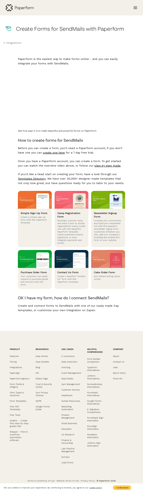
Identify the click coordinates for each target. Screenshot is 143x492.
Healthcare (67, 395)
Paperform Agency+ (20, 378)
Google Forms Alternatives (94, 402)
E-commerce (68, 356)
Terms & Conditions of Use (41, 481)
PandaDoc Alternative (92, 436)
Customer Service (70, 390)
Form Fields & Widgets (17, 385)
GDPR (38, 401)
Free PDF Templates (15, 408)
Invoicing (65, 367)
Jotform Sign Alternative (93, 444)
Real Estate (67, 378)
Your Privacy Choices (42, 394)
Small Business (69, 423)
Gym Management (70, 384)
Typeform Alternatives (93, 368)
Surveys (65, 457)
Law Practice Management (68, 450)
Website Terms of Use (67, 481)
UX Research (67, 434)
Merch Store (119, 373)
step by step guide (107, 165)
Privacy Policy (88, 481)
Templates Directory (32, 178)
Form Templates (18, 401)
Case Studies (42, 362)
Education (66, 429)
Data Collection (69, 362)
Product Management (68, 416)
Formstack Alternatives (93, 394)
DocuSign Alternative (92, 427)
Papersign (15, 373)
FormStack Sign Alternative (95, 419)
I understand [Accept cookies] (122, 488)
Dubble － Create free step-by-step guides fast (19, 423)
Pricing (13, 362)
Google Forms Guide (43, 408)
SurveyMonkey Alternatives (94, 385)
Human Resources (70, 401)
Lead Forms (67, 462)
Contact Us (118, 362)
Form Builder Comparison (93, 360)
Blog (38, 367)
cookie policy (95, 488)
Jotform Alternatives (93, 377)
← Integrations (12, 42)
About (116, 356)
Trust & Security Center (44, 385)
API (37, 373)
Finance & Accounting (67, 441)
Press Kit (117, 378)
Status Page (42, 378)
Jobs (115, 367)
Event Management (71, 373)
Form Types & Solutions (17, 394)
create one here (54, 152)
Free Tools (15, 415)
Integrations (16, 367)
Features (14, 356)
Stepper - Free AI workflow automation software (19, 436)
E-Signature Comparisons (93, 410)
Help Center (42, 356)
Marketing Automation (67, 408)
